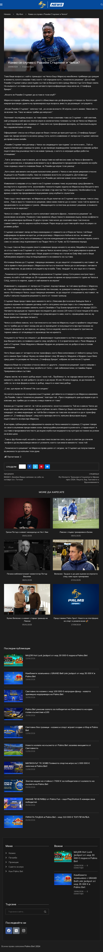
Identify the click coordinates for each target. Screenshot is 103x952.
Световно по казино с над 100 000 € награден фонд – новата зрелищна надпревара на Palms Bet (58, 693)
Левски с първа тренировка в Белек (76, 532)
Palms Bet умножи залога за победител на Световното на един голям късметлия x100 (58, 710)
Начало (7, 14)
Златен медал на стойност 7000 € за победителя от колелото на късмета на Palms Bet (59, 782)
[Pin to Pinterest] (41, 466)
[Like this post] (23, 466)
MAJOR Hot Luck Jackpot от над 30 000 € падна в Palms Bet (56, 655)
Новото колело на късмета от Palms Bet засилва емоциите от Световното (58, 746)
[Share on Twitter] (35, 466)
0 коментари (81, 866)
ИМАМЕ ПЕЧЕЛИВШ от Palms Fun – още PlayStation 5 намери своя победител (60, 800)
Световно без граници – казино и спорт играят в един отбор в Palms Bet (61, 728)
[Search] (101, 4)
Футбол (19, 14)
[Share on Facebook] (29, 466)
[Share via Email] (47, 466)
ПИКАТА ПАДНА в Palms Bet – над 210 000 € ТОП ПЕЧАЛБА (57, 817)
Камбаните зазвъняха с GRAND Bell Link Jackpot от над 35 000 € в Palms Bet (60, 675)
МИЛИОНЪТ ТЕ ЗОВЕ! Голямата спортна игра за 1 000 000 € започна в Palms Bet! (57, 764)
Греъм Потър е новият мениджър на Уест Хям (27, 532)
